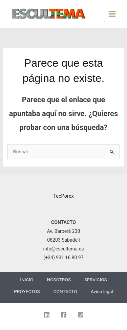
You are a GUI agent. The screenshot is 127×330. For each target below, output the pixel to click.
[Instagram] (81, 315)
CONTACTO (65, 291)
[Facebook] (64, 315)
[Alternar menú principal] (112, 14)
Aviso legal (102, 291)
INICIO (26, 279)
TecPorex (63, 196)
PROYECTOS (27, 291)
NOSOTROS (59, 279)
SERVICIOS (95, 279)
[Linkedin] (47, 315)
